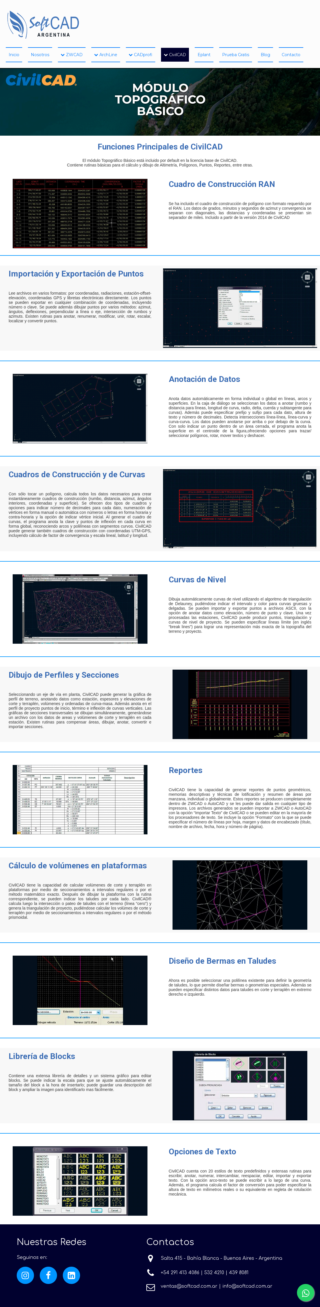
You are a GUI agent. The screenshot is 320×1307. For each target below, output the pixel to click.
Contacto (291, 54)
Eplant (204, 54)
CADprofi (140, 54)
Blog (265, 54)
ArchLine (105, 54)
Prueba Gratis (235, 54)
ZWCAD (72, 54)
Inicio (14, 54)
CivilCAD (175, 54)
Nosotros (40, 54)
